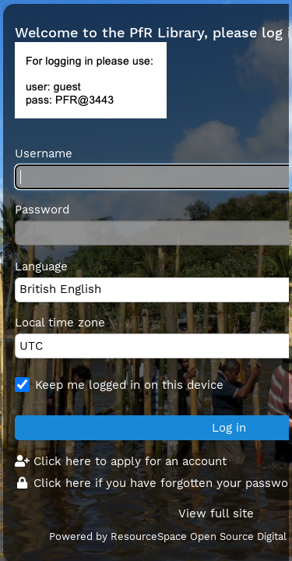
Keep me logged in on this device (129, 385)
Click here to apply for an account (121, 461)
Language (41, 266)
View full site (216, 513)
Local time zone (60, 323)
